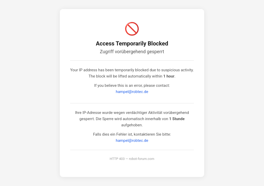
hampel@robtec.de (132, 91)
